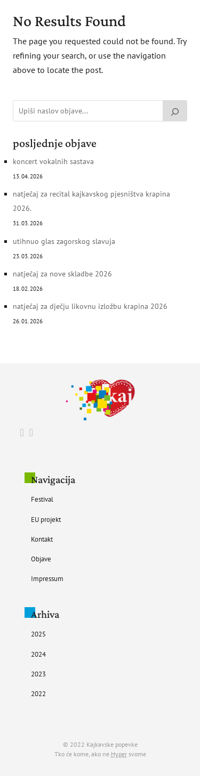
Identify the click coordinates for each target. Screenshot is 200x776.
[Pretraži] (175, 110)
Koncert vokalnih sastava (53, 161)
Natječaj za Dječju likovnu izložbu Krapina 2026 (90, 306)
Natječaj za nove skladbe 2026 (62, 274)
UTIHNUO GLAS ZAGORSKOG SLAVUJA (64, 241)
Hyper (119, 754)
